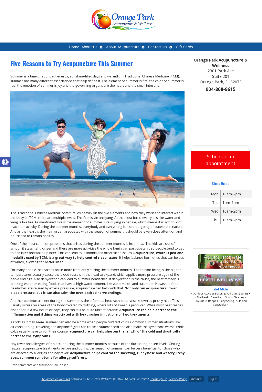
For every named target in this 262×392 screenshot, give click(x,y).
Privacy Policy (178, 379)
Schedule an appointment (220, 160)
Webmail (196, 379)
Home (74, 46)
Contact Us (157, 46)
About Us (89, 46)
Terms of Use (158, 379)
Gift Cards (184, 46)
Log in (213, 379)
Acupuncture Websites (56, 379)
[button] (5, 162)
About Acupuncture (122, 46)
